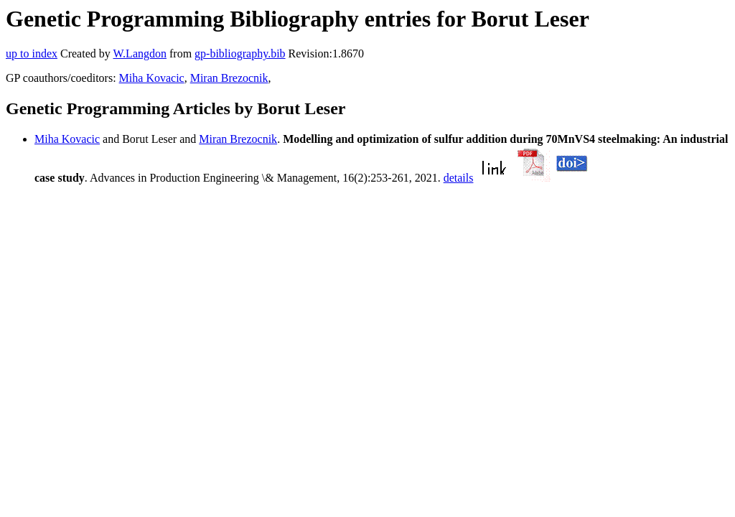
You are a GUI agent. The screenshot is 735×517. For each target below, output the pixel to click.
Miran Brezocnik (229, 78)
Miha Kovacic (151, 78)
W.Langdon (140, 53)
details (459, 178)
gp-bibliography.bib (240, 53)
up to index (31, 53)
